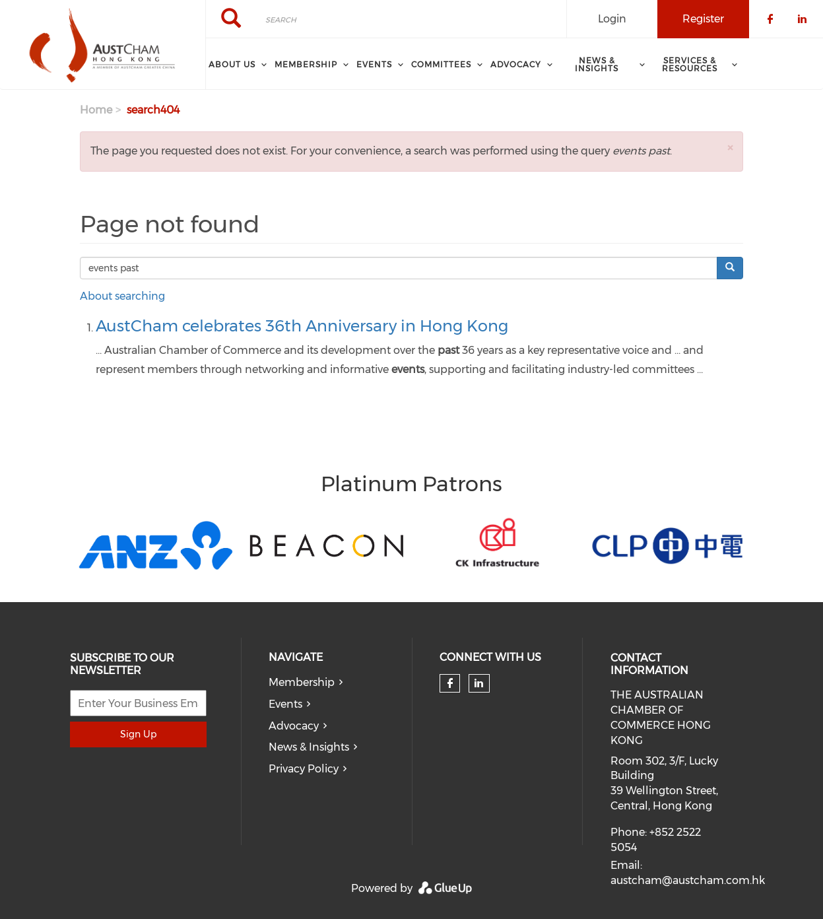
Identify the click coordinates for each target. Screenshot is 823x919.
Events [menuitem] (374, 64)
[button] (730, 147)
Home (96, 110)
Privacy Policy (304, 769)
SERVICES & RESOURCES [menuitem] (689, 64)
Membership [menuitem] (306, 64)
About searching (122, 296)
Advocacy (294, 726)
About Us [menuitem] (232, 64)
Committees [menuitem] (441, 64)
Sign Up (138, 734)
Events (285, 704)
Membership (302, 682)
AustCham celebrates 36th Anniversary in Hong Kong (302, 325)
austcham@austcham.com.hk (687, 880)
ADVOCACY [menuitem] (515, 64)
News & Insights (309, 747)
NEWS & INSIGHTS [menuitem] (596, 64)
